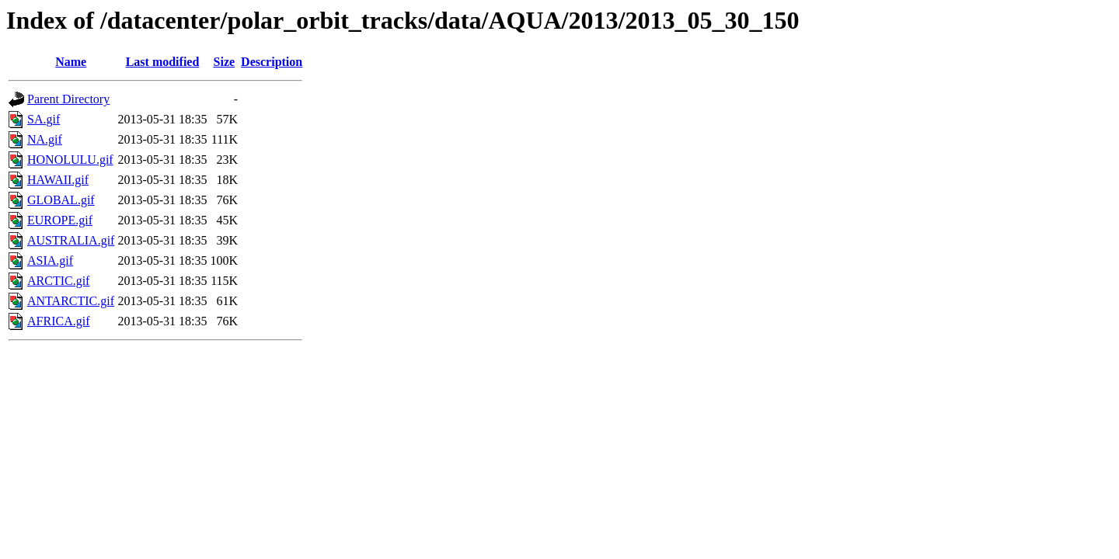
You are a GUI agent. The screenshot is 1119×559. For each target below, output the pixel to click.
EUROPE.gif (59, 220)
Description (271, 61)
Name (70, 61)
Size (224, 61)
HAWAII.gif (58, 179)
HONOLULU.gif (70, 159)
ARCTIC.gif (58, 280)
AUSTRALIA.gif (70, 240)
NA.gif (44, 139)
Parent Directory (68, 99)
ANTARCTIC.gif (70, 300)
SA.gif (43, 119)
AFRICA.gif (58, 321)
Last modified (163, 61)
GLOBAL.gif (61, 200)
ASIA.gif (50, 260)
